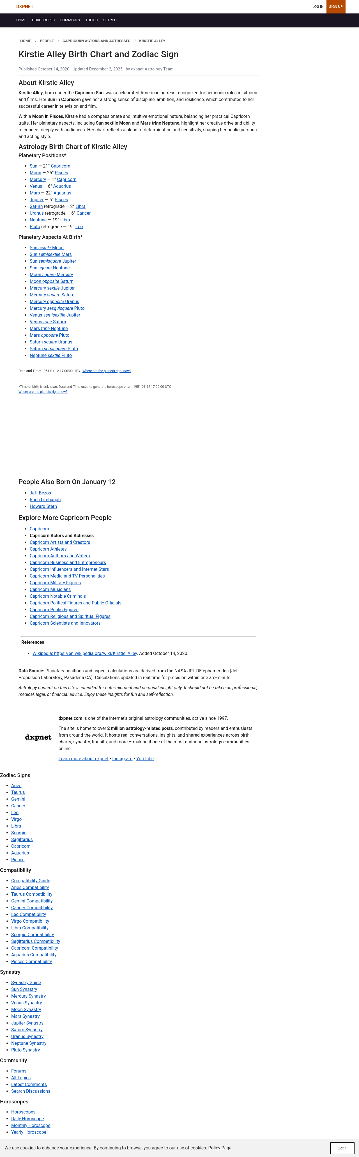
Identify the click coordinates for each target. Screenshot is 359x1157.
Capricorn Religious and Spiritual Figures (70, 616)
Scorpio (18, 832)
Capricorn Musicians (50, 589)
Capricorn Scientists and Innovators (65, 623)
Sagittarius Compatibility (35, 941)
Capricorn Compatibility (34, 948)
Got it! (342, 1148)
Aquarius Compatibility (33, 954)
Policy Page (220, 1148)
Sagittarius (22, 839)
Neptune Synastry (28, 1043)
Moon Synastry (26, 1009)
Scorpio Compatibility (32, 934)
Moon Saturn (51, 281)
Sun (33, 166)
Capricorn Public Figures (54, 609)
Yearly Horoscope (28, 1132)
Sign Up (336, 6)
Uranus (37, 213)
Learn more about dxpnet (84, 758)
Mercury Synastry (28, 996)
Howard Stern (43, 506)
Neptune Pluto (51, 355)
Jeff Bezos (40, 493)
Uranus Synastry (27, 1036)
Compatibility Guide (30, 880)
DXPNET (24, 6)
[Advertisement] (139, 439)
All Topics (21, 1077)
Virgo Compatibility (30, 921)
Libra (81, 206)
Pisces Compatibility (31, 961)
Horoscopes (23, 1112)
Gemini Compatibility (32, 901)
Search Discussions (30, 1091)
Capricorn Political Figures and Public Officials (75, 603)
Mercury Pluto (57, 308)
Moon (35, 172)
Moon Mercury (51, 274)
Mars (35, 193)
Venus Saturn (48, 321)
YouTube (145, 758)
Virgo (16, 819)
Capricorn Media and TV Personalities (67, 576)
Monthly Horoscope (30, 1125)
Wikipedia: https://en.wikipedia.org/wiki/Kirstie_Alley (85, 653)
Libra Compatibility (30, 928)
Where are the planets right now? (106, 371)
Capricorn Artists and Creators (60, 542)
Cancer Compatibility (32, 907)
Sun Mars (51, 254)
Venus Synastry (26, 1002)
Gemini (18, 799)
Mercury (38, 179)
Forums (18, 1071)
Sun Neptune (50, 268)
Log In (317, 6)
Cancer (84, 213)
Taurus (18, 792)
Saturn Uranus (51, 342)
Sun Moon (47, 247)
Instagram (122, 758)
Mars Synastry (25, 1016)
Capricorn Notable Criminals (58, 596)
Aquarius (62, 186)
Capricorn (60, 166)
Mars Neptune (49, 328)
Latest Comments (29, 1084)
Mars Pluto (50, 335)
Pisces (61, 172)
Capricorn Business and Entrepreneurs (68, 562)
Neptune (38, 220)
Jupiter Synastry (27, 1023)
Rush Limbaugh (45, 499)
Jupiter (37, 199)
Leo (79, 226)
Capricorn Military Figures (55, 582)
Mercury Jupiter (52, 288)
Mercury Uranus (54, 301)
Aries (16, 785)
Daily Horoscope (27, 1118)
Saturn (36, 206)
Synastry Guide (26, 982)
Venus (36, 186)
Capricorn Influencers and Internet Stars (69, 569)
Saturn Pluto (54, 348)
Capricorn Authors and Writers (60, 555)
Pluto (35, 226)
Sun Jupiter (53, 261)
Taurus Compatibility (31, 894)
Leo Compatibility (28, 914)
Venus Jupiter (55, 315)
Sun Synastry (24, 989)
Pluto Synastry (25, 1050)
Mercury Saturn (52, 294)
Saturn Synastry (27, 1029)
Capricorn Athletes (48, 549)
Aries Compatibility (30, 887)
